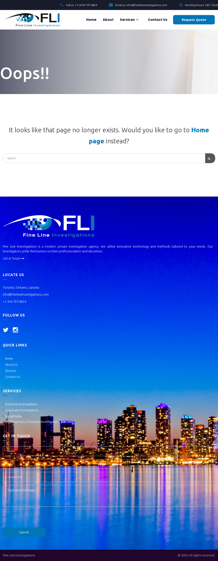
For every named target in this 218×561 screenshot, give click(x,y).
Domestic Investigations (21, 404)
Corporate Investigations (22, 410)
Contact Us (12, 377)
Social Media (13, 416)
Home (91, 19)
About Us (11, 364)
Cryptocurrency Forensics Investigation (31, 422)
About (108, 19)
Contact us (157, 19)
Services (127, 19)
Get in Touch (13, 258)
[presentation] (36, 518)
